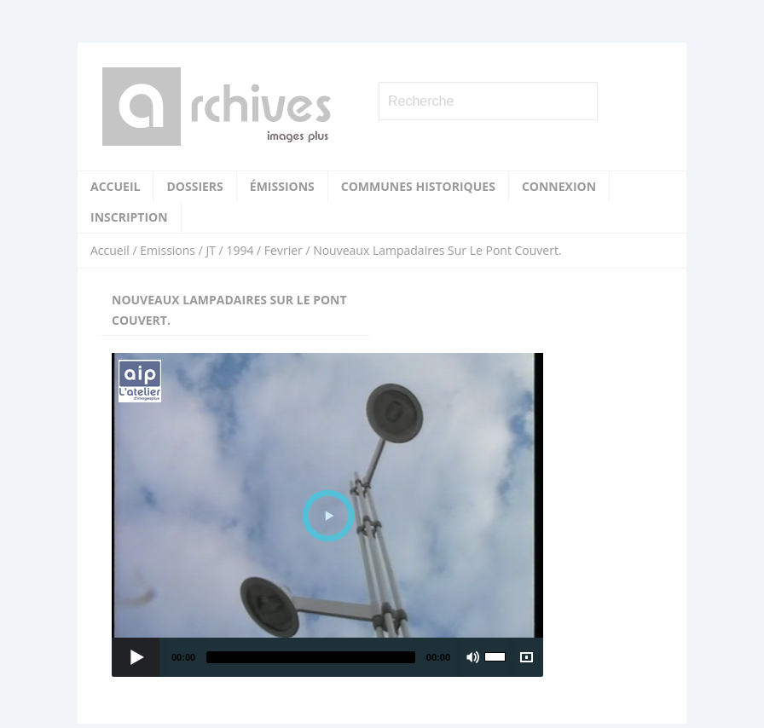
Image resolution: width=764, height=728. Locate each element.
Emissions (167, 250)
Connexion (559, 186)
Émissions (282, 186)
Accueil (115, 186)
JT (210, 250)
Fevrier (283, 250)
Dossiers (194, 186)
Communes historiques (418, 186)
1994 (239, 250)
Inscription (129, 217)
